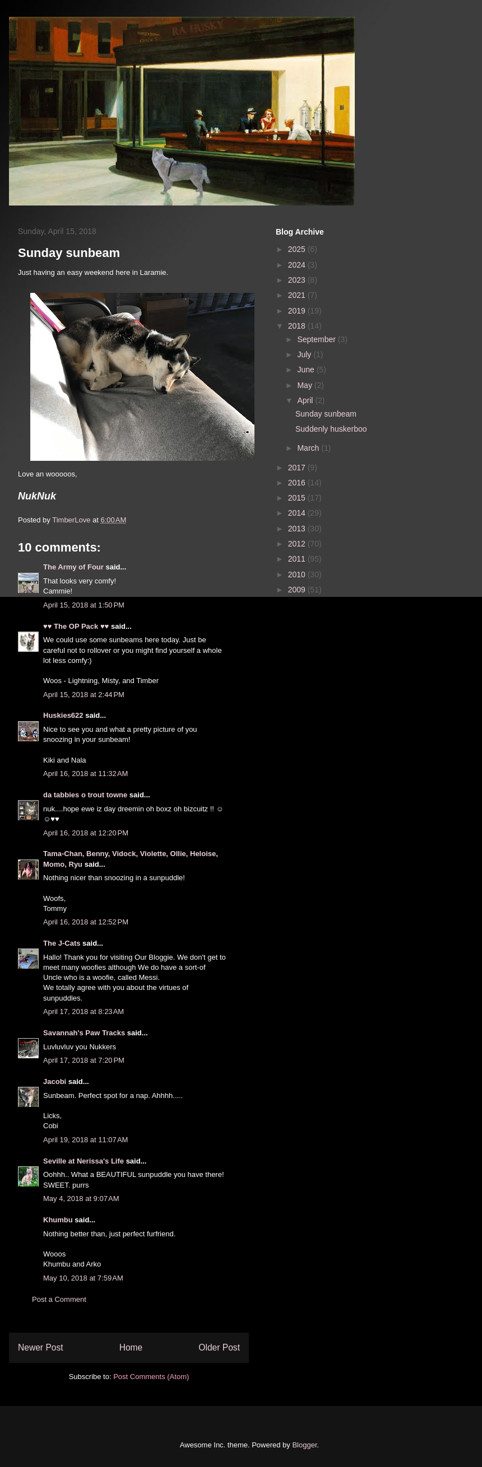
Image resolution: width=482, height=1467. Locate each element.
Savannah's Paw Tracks (84, 1033)
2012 (298, 543)
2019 (298, 310)
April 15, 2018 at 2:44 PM (83, 694)
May (305, 385)
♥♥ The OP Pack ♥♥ (76, 626)
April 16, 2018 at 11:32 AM (85, 773)
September (317, 339)
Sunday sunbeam (325, 413)
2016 (298, 482)
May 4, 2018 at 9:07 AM (81, 1198)
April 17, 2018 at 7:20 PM (83, 1060)
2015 (298, 497)
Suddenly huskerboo (331, 428)
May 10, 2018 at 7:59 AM (83, 1278)
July (305, 354)
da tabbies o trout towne (85, 795)
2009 (298, 589)
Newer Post (40, 1347)
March (309, 447)
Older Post (219, 1347)
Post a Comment (59, 1299)
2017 (298, 467)
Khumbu (58, 1220)
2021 (298, 295)
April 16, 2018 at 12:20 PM (85, 833)
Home (131, 1347)
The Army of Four (73, 567)
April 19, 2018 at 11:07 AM (85, 1140)
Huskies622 (63, 715)
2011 (298, 558)
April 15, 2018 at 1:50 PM (83, 605)
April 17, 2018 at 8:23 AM (83, 1011)
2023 (298, 279)
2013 (298, 528)
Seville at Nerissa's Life (83, 1161)
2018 (298, 325)
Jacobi (54, 1081)
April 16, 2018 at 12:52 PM (85, 922)
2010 (298, 574)
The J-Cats (61, 943)
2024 (298, 264)
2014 (298, 512)
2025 (298, 249)
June (306, 369)
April (306, 400)
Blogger (304, 1445)
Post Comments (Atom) (151, 1376)
